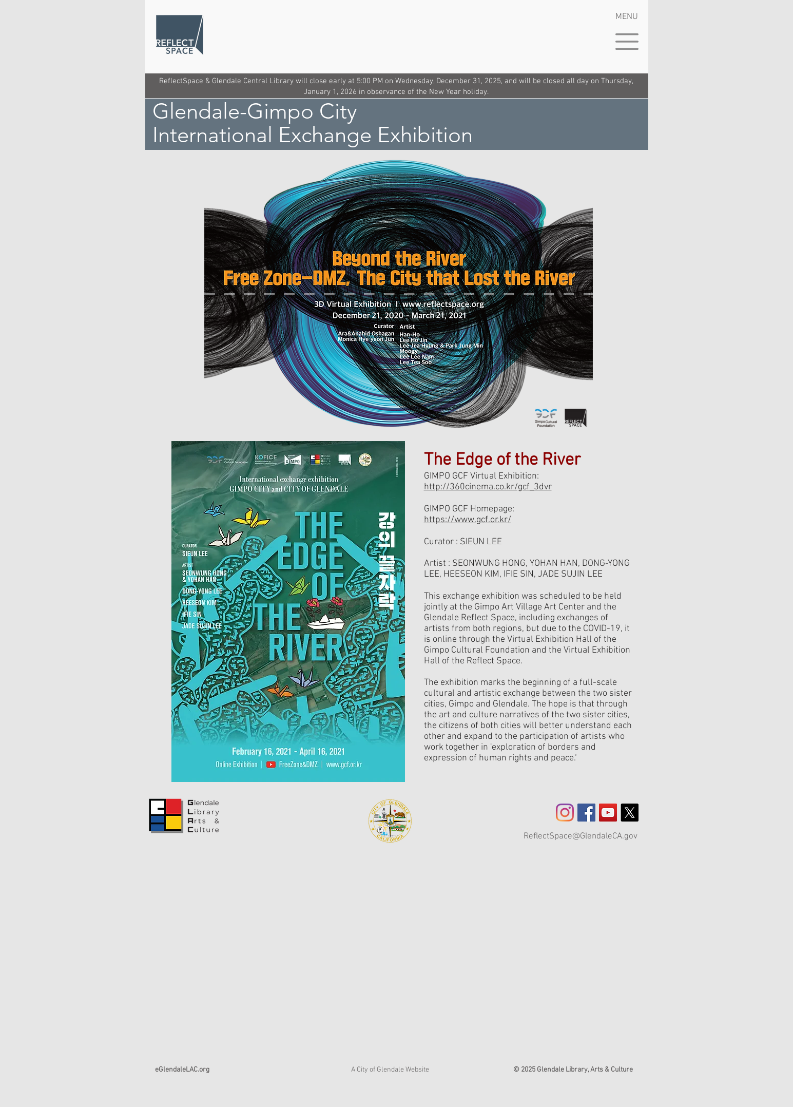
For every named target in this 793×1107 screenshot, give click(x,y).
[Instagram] (565, 813)
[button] (627, 41)
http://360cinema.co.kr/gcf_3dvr (488, 487)
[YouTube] (608, 813)
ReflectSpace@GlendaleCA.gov (580, 836)
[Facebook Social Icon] (586, 813)
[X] (630, 813)
